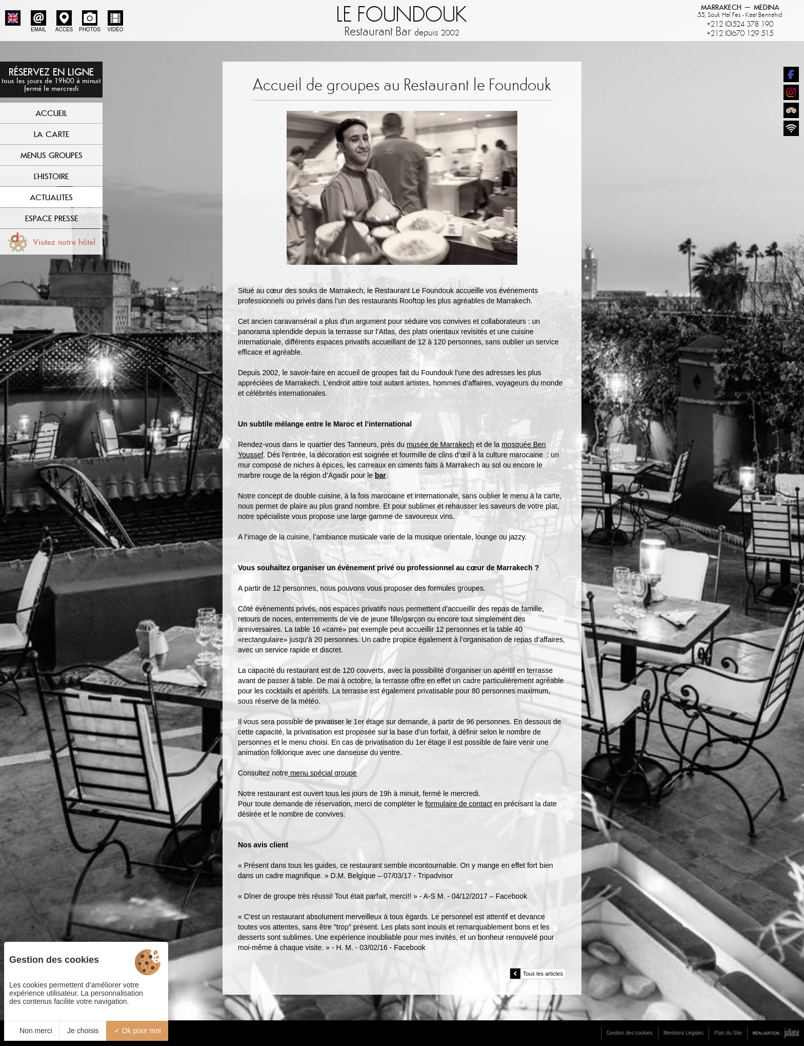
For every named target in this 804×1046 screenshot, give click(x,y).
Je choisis (82, 1030)
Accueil (51, 113)
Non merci (31, 1030)
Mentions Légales (684, 1033)
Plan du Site (728, 1033)
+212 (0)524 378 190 (740, 24)
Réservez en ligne (51, 79)
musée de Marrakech (440, 444)
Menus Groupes (52, 155)
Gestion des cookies (630, 1033)
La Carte (51, 134)
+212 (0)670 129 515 (740, 33)
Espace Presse (51, 218)
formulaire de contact (458, 804)
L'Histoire (51, 176)
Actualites (51, 197)
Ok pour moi (137, 1030)
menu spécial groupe (322, 773)
